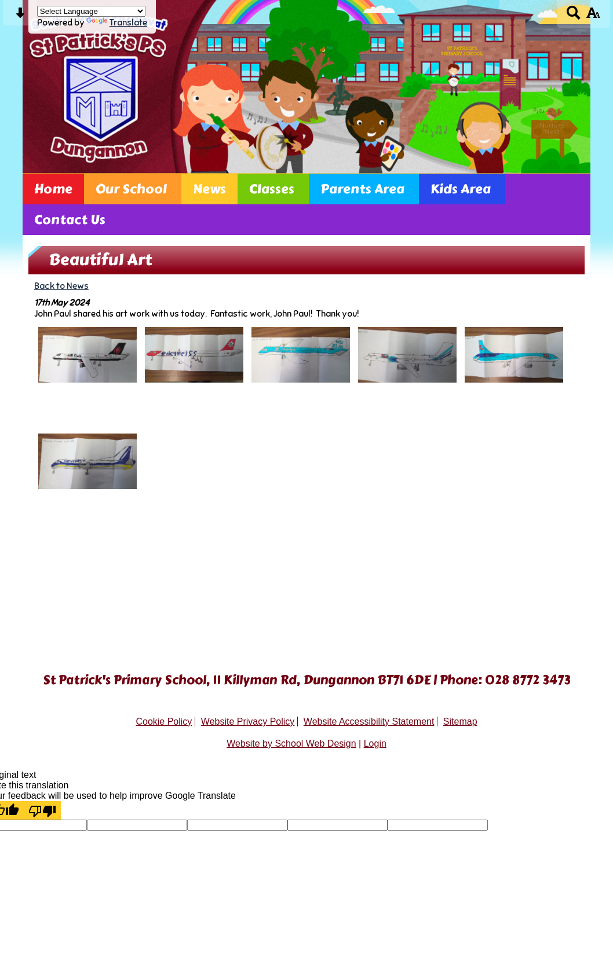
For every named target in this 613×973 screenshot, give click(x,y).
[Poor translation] (42, 810)
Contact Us (69, 220)
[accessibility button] (593, 16)
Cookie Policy (164, 721)
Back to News (61, 285)
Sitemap (460, 721)
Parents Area (362, 189)
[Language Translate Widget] (91, 11)
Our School (131, 189)
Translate (116, 22)
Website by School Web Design (291, 743)
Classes (271, 189)
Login (375, 743)
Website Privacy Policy (248, 721)
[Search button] (573, 16)
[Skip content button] (20, 16)
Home (53, 189)
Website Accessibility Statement (369, 721)
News (209, 189)
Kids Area (460, 189)
